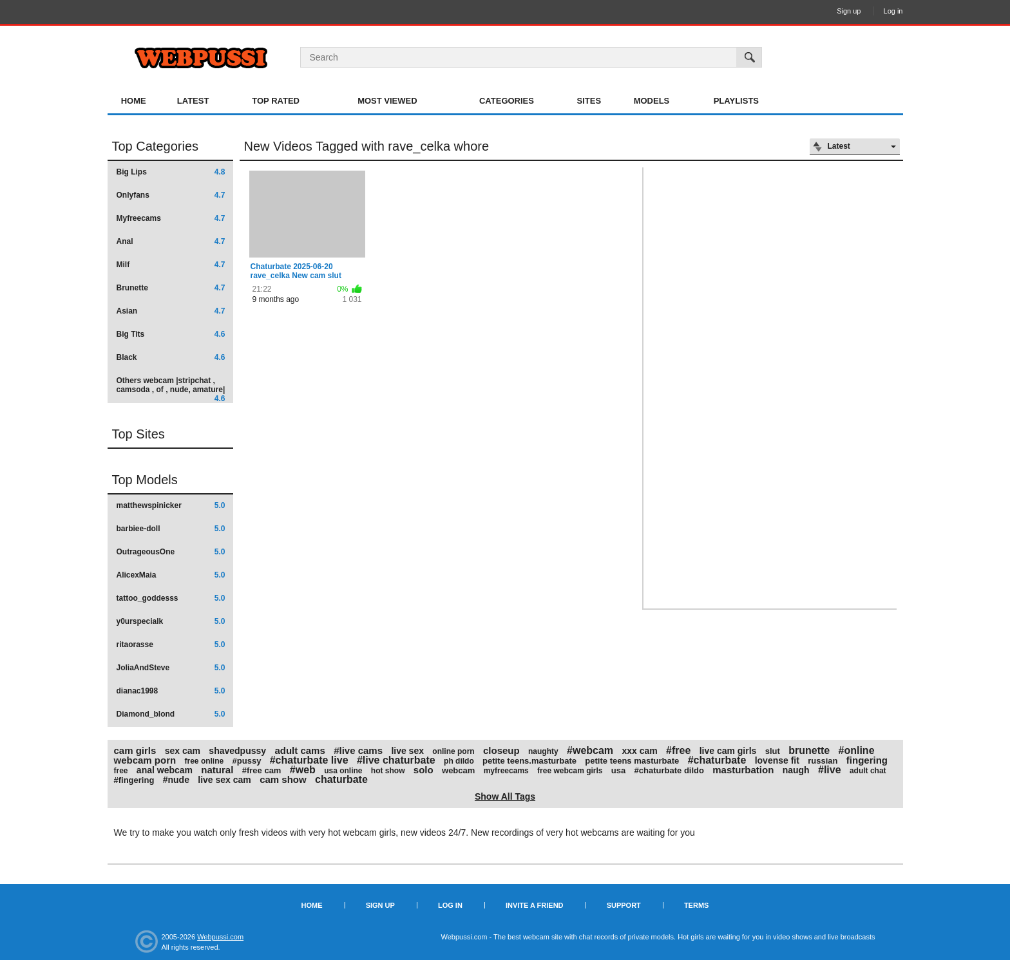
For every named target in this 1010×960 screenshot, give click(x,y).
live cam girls (728, 751)
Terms (696, 905)
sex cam (182, 751)
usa (618, 770)
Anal (171, 241)
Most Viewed (387, 101)
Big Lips (171, 171)
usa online (343, 770)
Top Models (145, 480)
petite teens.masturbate (529, 761)
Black (171, 357)
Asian (171, 310)
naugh (796, 770)
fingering (867, 760)
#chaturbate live (309, 760)
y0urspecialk (171, 621)
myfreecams (506, 770)
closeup (501, 750)
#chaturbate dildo (669, 770)
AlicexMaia (171, 574)
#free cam (261, 770)
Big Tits (171, 334)
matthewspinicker (171, 505)
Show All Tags (505, 796)
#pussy (247, 761)
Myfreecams (171, 218)
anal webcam (165, 770)
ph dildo (459, 761)
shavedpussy (237, 751)
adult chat (868, 770)
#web (303, 769)
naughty (543, 751)
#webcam (590, 750)
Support (624, 905)
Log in (893, 11)
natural (217, 769)
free (121, 770)
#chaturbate (717, 760)
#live (829, 769)
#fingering (134, 780)
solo (424, 769)
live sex (407, 751)
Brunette (171, 287)
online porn (453, 751)
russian (822, 761)
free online (204, 761)
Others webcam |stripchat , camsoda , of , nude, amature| (171, 389)
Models (652, 101)
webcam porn (145, 760)
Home (133, 101)
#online (857, 750)
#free (678, 750)
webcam (458, 770)
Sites (589, 101)
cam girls (135, 750)
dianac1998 (171, 690)
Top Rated (276, 101)
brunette (809, 750)
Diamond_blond (171, 714)
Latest (193, 101)
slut (772, 751)
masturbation (743, 769)
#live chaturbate (396, 760)
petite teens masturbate (632, 761)
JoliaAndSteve (171, 667)
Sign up (849, 11)
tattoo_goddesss (171, 598)
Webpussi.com (220, 937)
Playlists (736, 101)
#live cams (358, 750)
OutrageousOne (171, 551)
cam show (283, 779)
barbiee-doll (171, 528)
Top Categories (155, 146)
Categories (506, 101)
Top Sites (138, 434)
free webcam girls (569, 770)
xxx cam (639, 751)
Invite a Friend (535, 905)
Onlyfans (171, 195)
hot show (388, 770)
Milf (171, 264)
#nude (176, 780)
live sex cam (224, 780)
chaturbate (341, 779)
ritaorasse (171, 644)
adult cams (299, 750)
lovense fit (777, 760)
